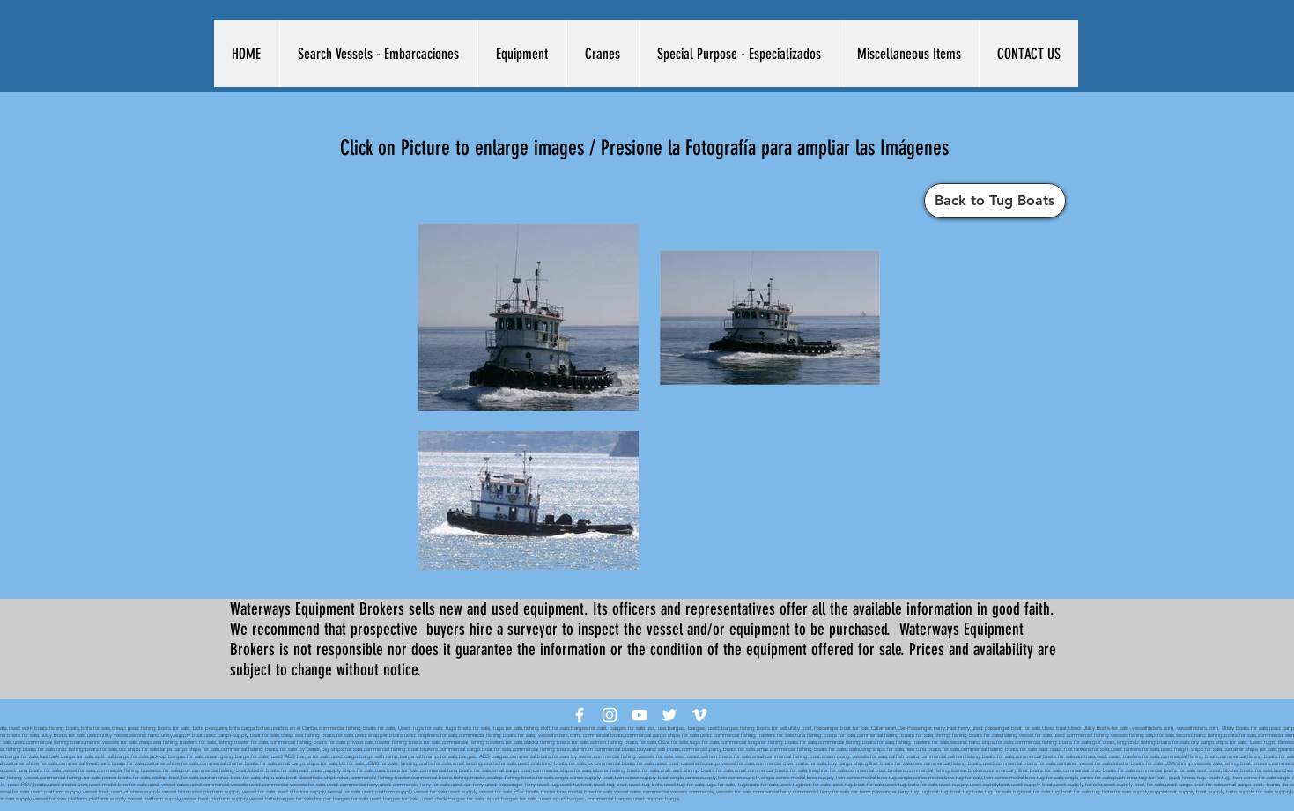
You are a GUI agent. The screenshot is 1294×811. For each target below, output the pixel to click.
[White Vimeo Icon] (699, 715)
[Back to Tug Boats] (995, 200)
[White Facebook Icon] (579, 715)
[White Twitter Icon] (669, 715)
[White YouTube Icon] (639, 715)
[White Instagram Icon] (609, 715)
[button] (378, 53)
